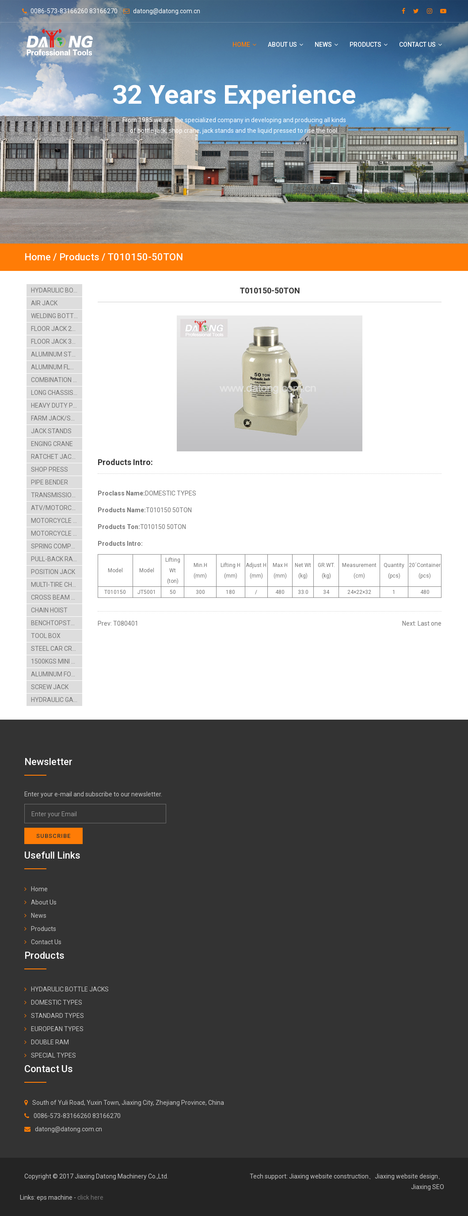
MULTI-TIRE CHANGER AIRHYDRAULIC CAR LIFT (57, 584)
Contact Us (420, 44)
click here (90, 1197)
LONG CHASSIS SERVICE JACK (57, 392)
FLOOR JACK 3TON (57, 341)
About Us (285, 44)
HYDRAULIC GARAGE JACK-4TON (57, 699)
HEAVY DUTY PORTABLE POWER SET (57, 405)
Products (369, 44)
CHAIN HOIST (49, 610)
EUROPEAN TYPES (57, 1028)
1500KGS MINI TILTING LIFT (57, 661)
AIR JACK (44, 303)
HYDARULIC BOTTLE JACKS (57, 290)
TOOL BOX (46, 635)
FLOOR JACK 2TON (57, 328)
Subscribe (53, 836)
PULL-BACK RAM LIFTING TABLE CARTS (57, 559)
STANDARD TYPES (57, 1015)
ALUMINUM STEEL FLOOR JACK (57, 354)
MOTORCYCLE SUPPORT (57, 533)
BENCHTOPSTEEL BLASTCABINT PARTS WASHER (57, 623)
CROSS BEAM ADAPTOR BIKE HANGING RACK (57, 597)
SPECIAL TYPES (53, 1055)
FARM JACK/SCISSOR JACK (57, 418)
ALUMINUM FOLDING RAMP (57, 674)
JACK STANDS (51, 431)
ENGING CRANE (52, 443)
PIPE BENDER (49, 482)
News (326, 44)
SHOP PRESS (49, 469)
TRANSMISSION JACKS (57, 495)
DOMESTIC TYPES (56, 1002)
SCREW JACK (49, 687)
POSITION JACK (53, 571)
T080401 (125, 623)
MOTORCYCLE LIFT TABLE (57, 520)
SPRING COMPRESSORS (57, 546)
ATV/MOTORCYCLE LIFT (57, 507)
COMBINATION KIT (56, 379)
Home (244, 44)
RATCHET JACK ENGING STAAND (57, 456)
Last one (429, 623)
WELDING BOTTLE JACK (57, 315)
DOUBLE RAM (50, 1042)
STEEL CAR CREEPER (57, 648)
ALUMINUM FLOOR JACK (57, 367)
